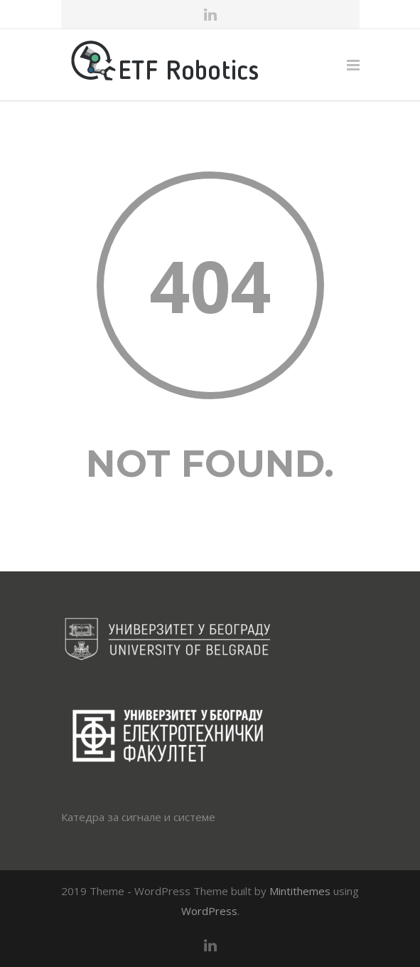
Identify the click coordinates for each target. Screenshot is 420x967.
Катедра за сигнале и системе (138, 817)
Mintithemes (299, 891)
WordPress (209, 911)
